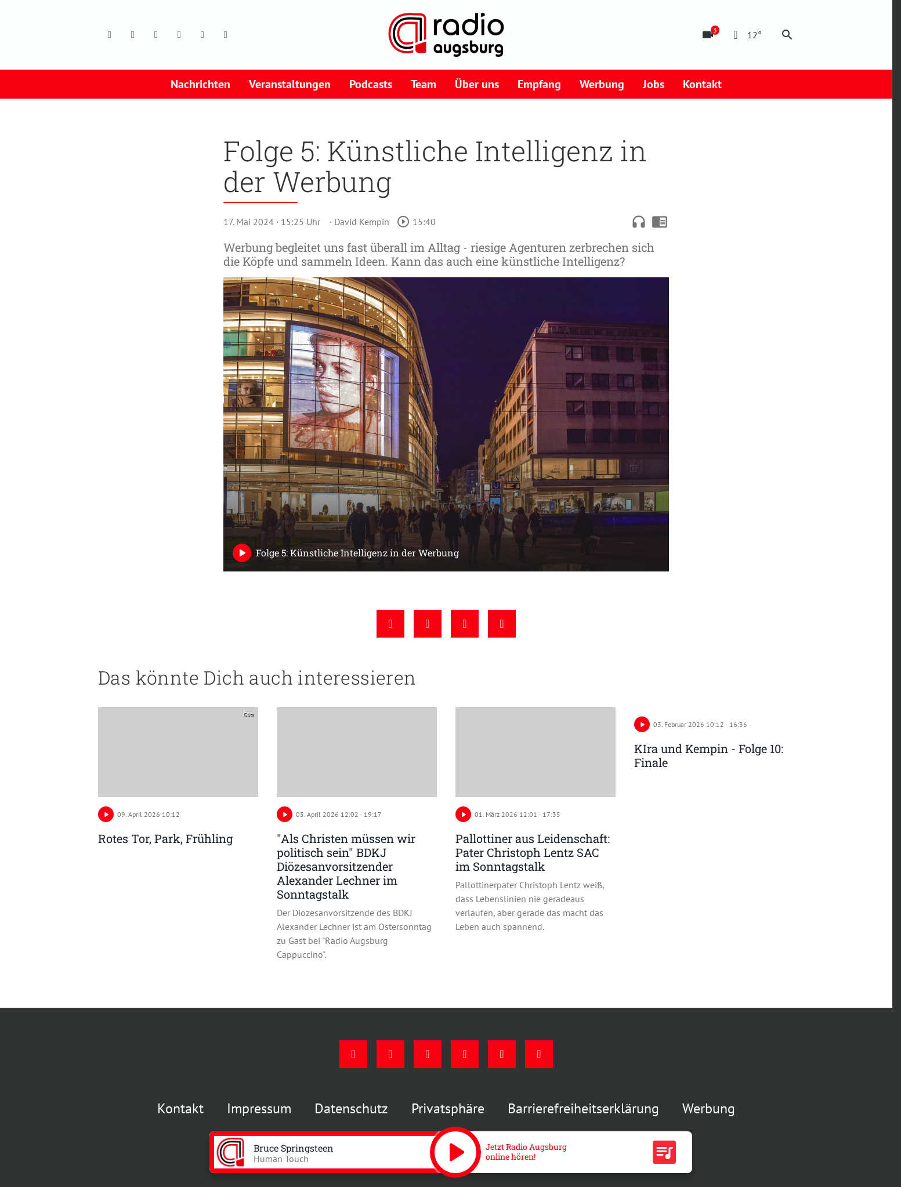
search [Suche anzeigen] (787, 35)
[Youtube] (156, 34)
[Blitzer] (708, 35)
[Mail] (179, 34)
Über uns (477, 84)
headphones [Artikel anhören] (639, 221)
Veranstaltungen (290, 84)
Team (423, 84)
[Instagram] (132, 34)
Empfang (539, 84)
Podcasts (370, 84)
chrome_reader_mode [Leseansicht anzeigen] (660, 221)
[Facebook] (109, 34)
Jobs (653, 84)
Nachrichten (200, 84)
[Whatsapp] (225, 34)
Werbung (602, 84)
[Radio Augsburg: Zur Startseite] (446, 35)
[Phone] (202, 34)
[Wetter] (745, 35)
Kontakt (702, 84)
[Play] (242, 553)
